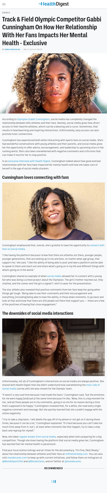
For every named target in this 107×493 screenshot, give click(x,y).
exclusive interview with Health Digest (29, 161)
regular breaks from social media (37, 436)
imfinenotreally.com (76, 453)
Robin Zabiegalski (12, 49)
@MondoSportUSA (12, 461)
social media (54, 276)
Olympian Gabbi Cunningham (33, 119)
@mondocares (73, 461)
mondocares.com (17, 457)
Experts (6, 13)
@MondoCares (36, 461)
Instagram (102, 111)
